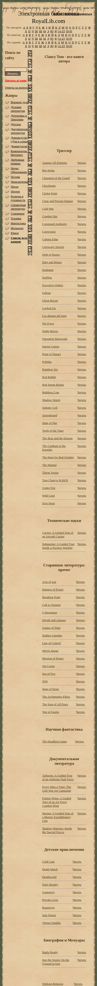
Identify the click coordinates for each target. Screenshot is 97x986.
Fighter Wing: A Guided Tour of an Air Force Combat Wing (56, 802)
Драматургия (19, 146)
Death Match (50, 869)
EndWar (47, 277)
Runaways (48, 907)
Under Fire (48, 488)
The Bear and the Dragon (57, 438)
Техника (16, 218)
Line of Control (51, 643)
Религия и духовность (18, 198)
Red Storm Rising (53, 384)
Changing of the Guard (56, 178)
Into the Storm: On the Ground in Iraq (55, 961)
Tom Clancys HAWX (55, 480)
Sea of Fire (48, 673)
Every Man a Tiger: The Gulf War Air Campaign (56, 788)
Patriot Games (50, 346)
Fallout (46, 293)
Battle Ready (50, 952)
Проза (14, 186)
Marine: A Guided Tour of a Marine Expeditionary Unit (57, 817)
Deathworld (49, 877)
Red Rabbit (49, 377)
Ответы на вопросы (17, 87)
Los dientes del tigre (54, 316)
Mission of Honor (53, 658)
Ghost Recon (50, 300)
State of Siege (50, 689)
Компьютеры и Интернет (20, 153)
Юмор (15, 233)
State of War (49, 423)
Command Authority (54, 224)
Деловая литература (18, 108)
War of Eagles (50, 712)
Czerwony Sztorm (53, 247)
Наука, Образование (19, 170)
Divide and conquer (54, 620)
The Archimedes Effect (56, 696)
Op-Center (48, 666)
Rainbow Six (50, 369)
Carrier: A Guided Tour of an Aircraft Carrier (57, 534)
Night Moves (50, 331)
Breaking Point (51, 597)
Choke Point (49, 193)
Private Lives (50, 900)
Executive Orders (52, 285)
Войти (57, 14)
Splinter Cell (50, 407)
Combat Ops (49, 216)
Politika (47, 361)
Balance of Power (53, 589)
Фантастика (18, 223)
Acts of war (49, 582)
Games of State (51, 627)
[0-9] (69, 31)
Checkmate (49, 185)
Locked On (49, 308)
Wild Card (48, 495)
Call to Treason (51, 605)
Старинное (17, 213)
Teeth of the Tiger (53, 430)
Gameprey (48, 892)
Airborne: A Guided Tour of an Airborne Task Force (58, 777)
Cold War (48, 208)
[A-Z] (61, 31)
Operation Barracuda (54, 338)
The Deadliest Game (54, 741)
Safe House (49, 915)
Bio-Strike (48, 170)
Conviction (49, 231)
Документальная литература (21, 131)
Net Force (48, 323)
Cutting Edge (50, 239)
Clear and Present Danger (57, 201)
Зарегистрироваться (78, 14)
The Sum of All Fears (55, 704)
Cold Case (48, 861)
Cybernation (49, 612)
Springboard (49, 415)
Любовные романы (17, 161)
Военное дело (19, 102)
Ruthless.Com (50, 392)
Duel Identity (50, 884)
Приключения (19, 181)
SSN (45, 681)
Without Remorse (53, 984)
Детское (16, 124)
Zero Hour (48, 503)
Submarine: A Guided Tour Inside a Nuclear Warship (58, 545)
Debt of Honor (51, 254)
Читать (81, 162)
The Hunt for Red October (58, 457)
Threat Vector (50, 472)
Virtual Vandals (51, 923)
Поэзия (15, 177)
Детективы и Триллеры (19, 117)
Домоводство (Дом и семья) (19, 139)
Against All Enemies (54, 162)
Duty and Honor (52, 262)
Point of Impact (51, 354)
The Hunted (49, 465)
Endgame (48, 270)
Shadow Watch (51, 400)
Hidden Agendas (52, 635)
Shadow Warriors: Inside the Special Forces (57, 830)
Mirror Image (50, 650)
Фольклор (17, 228)
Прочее (15, 191)
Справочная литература (18, 206)
